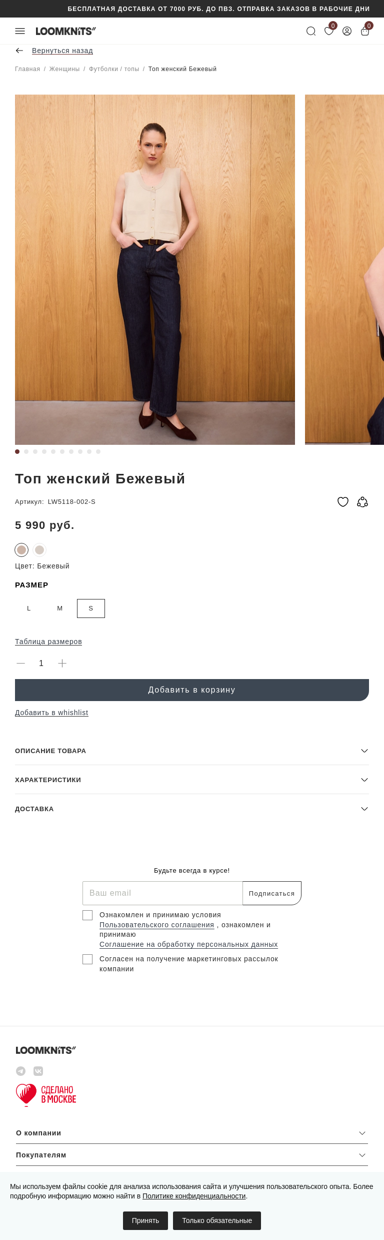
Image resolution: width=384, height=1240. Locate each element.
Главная (27, 69)
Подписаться (272, 893)
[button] (192, 750)
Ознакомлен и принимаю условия (161, 915)
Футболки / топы (114, 69)
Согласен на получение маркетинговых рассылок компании (189, 964)
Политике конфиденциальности (194, 1196)
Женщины (65, 69)
